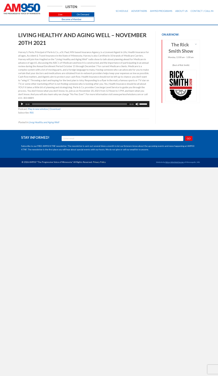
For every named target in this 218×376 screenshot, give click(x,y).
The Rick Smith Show (181, 71)
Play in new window (38, 108)
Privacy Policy (99, 162)
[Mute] (137, 104)
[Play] (22, 104)
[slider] (79, 104)
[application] (83, 104)
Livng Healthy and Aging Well (43, 122)
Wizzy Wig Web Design (174, 162)
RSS (32, 112)
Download (55, 108)
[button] (60, 14)
